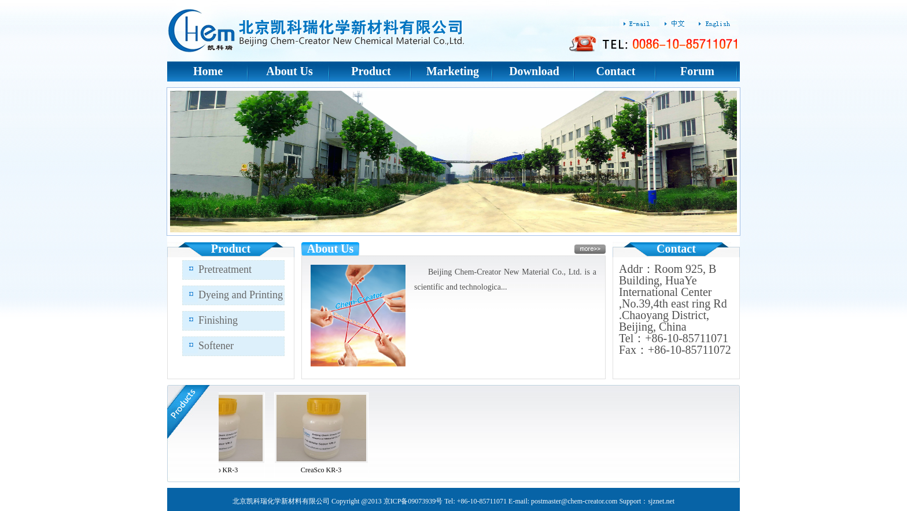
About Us (289, 71)
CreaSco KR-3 (220, 470)
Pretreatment (225, 269)
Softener (216, 345)
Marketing (452, 71)
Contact (616, 71)
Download (534, 71)
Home (208, 71)
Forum (697, 71)
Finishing (218, 320)
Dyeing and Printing (240, 295)
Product (371, 71)
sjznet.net (661, 501)
